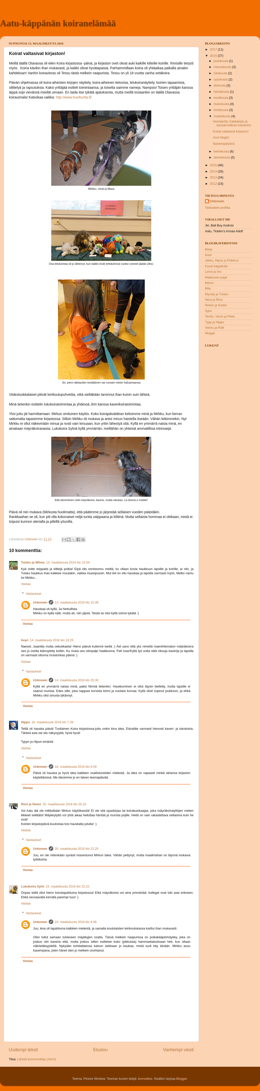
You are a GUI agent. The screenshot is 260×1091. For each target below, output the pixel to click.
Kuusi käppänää (216, 266)
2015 (214, 165)
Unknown (40, 602)
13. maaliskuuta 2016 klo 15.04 (68, 562)
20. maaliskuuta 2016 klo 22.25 (76, 848)
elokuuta (220, 85)
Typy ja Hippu (214, 322)
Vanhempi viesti (178, 1049)
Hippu (25, 722)
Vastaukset (33, 593)
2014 (214, 171)
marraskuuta (223, 67)
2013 (214, 177)
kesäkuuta (221, 98)
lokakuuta (221, 73)
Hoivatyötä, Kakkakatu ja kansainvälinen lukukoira (232, 123)
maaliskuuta (223, 116)
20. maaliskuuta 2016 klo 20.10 (64, 804)
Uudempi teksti (23, 1049)
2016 (214, 56)
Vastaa (25, 584)
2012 (214, 184)
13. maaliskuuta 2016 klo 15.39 (76, 602)
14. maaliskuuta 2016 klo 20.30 (76, 680)
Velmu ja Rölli (214, 328)
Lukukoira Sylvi (32, 886)
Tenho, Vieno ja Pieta (220, 316)
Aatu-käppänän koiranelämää (58, 23)
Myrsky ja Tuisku (216, 294)
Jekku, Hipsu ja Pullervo (221, 260)
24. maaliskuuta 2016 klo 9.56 (75, 922)
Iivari (24, 640)
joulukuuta (221, 61)
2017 (214, 49)
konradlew (145, 1078)
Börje (208, 249)
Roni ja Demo (31, 804)
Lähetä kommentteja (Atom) (36, 1059)
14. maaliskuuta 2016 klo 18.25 (51, 640)
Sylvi (208, 311)
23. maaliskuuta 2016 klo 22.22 (67, 886)
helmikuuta (222, 151)
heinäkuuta (222, 92)
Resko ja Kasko (216, 305)
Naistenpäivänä (223, 144)
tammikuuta (222, 157)
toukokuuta (222, 104)
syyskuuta (221, 79)
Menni (209, 283)
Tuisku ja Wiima (32, 562)
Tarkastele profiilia (217, 208)
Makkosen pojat (216, 277)
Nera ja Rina (213, 300)
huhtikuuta (221, 110)
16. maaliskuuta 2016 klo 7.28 (52, 722)
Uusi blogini (221, 137)
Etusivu (100, 1049)
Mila (208, 288)
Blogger (181, 1078)
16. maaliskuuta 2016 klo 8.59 (75, 766)
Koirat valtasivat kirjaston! (230, 131)
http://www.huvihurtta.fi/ (74, 97)
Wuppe (210, 333)
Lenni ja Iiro (213, 272)
